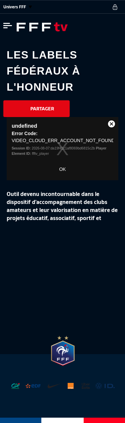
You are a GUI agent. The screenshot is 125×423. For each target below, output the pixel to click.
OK (62, 169)
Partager (42, 108)
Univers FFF (17, 6)
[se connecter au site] (115, 7)
